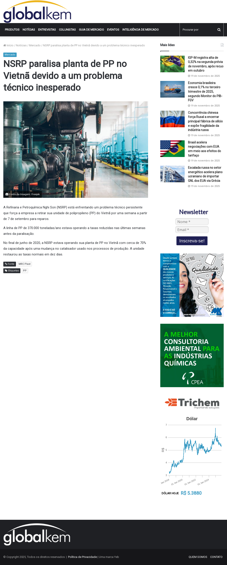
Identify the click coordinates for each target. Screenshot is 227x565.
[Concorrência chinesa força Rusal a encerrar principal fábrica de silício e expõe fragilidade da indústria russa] (172, 119)
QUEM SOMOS (198, 557)
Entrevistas (47, 29)
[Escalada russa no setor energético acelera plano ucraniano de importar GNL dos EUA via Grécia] (172, 174)
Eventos (113, 29)
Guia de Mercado (91, 29)
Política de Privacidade (82, 557)
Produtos (12, 29)
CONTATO (216, 557)
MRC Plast (24, 264)
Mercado (35, 45)
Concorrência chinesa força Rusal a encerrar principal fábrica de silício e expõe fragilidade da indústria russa (205, 121)
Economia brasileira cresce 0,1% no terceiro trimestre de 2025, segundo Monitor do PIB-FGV (205, 91)
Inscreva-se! (192, 240)
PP (25, 270)
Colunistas (67, 29)
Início (8, 45)
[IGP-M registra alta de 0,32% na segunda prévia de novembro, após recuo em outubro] (172, 64)
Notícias (29, 29)
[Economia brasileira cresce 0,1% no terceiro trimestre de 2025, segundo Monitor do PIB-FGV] (172, 89)
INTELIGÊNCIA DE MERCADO (140, 29)
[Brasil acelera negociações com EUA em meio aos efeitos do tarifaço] (172, 148)
